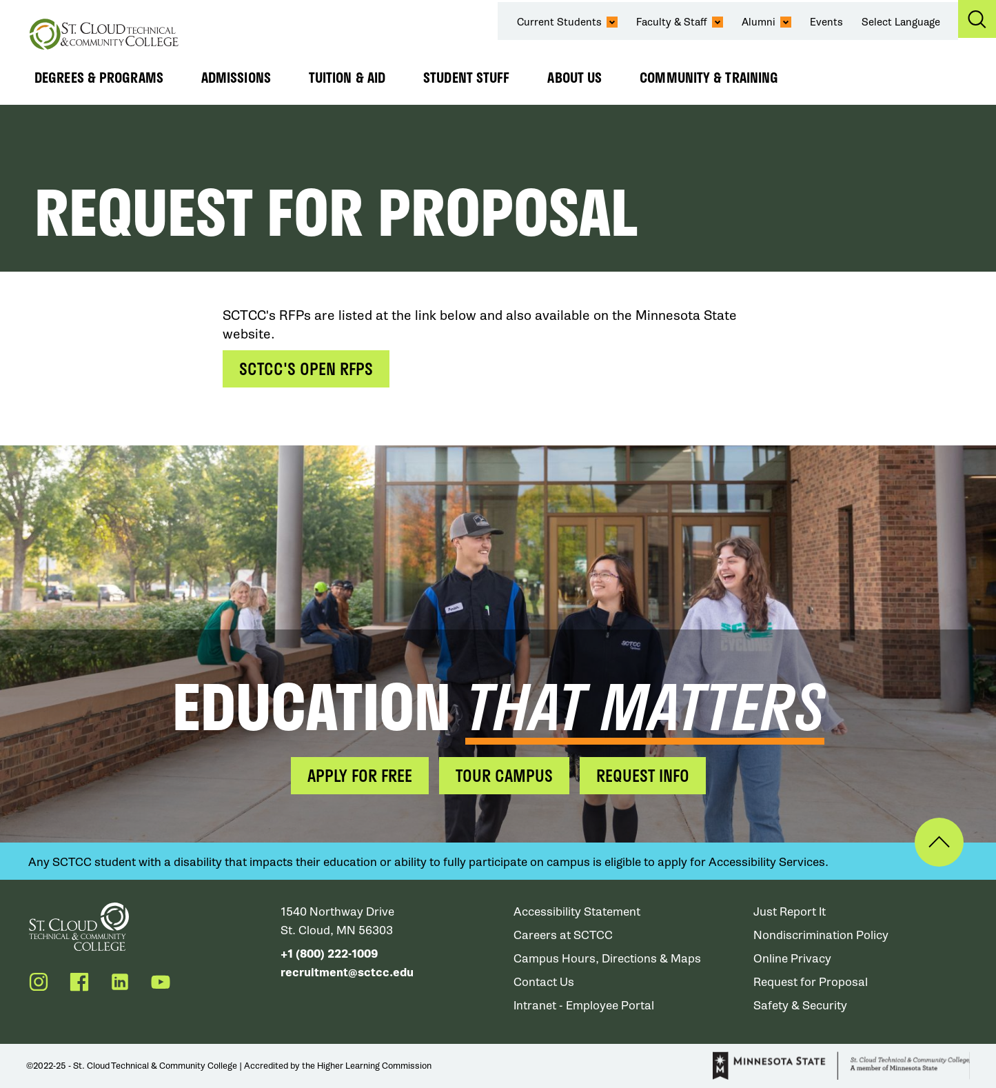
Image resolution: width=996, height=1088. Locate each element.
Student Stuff (466, 77)
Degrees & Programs (98, 77)
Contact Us (544, 982)
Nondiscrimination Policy (820, 935)
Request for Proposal (810, 982)
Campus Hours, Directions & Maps (607, 958)
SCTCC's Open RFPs (306, 368)
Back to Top (939, 842)
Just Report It (789, 912)
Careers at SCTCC (563, 935)
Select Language (901, 22)
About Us (574, 77)
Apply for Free (359, 775)
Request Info (642, 775)
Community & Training (709, 77)
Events (826, 22)
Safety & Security (800, 1005)
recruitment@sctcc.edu (347, 972)
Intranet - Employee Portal (584, 1005)
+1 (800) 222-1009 (329, 954)
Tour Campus (504, 775)
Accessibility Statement (577, 912)
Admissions (236, 77)
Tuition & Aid (347, 77)
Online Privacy (792, 958)
